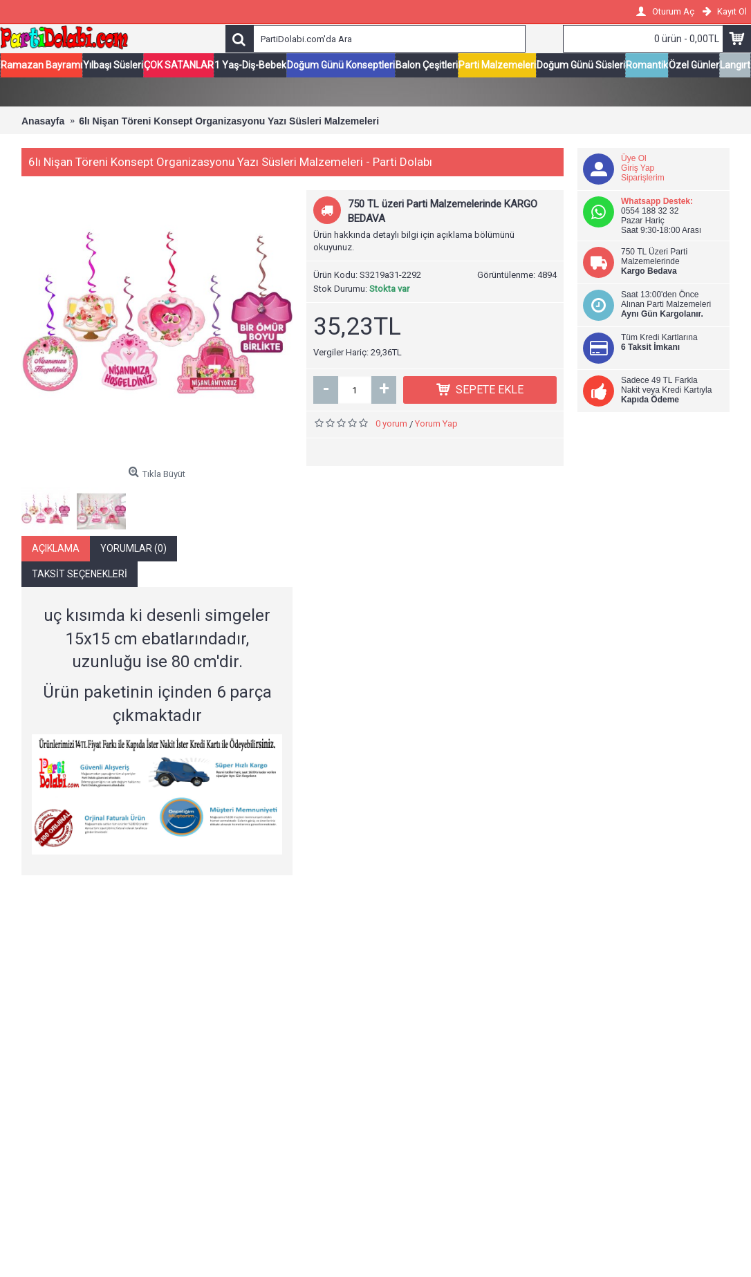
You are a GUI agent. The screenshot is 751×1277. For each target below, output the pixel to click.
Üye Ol (634, 160)
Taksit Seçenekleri (79, 575)
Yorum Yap (436, 425)
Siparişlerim (643, 179)
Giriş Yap (637, 169)
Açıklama (56, 549)
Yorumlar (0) (133, 549)
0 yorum (391, 425)
